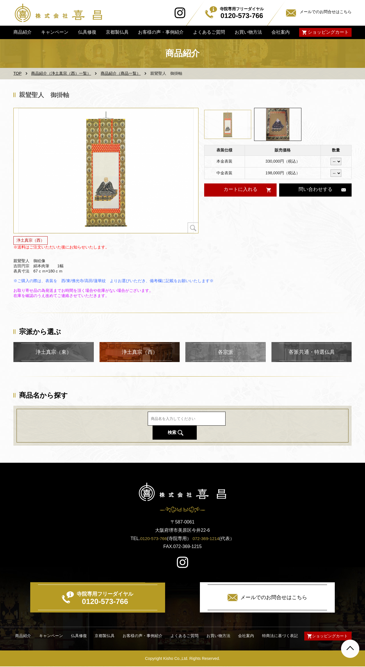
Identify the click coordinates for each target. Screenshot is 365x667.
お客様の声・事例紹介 (161, 32)
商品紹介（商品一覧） (121, 73)
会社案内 (280, 32)
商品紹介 (22, 32)
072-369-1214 (206, 538)
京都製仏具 (117, 32)
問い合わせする (315, 190)
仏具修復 (87, 32)
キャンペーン (54, 32)
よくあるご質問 (209, 32)
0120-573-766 (153, 538)
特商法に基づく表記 (278, 636)
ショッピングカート (328, 32)
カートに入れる (240, 190)
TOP (17, 73)
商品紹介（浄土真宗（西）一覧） (61, 73)
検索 (256, 425)
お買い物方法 (248, 32)
